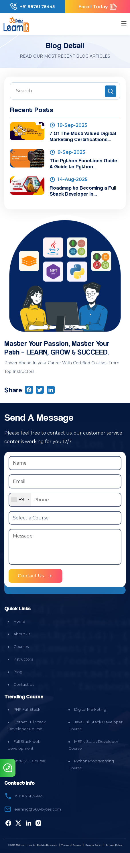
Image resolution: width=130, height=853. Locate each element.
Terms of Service (71, 845)
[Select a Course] (65, 518)
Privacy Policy (93, 845)
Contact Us (23, 684)
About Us (21, 634)
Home (19, 621)
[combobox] (20, 500)
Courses (21, 646)
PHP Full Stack (26, 709)
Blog (17, 671)
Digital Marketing (90, 709)
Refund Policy (113, 845)
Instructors (23, 659)
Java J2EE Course (29, 761)
